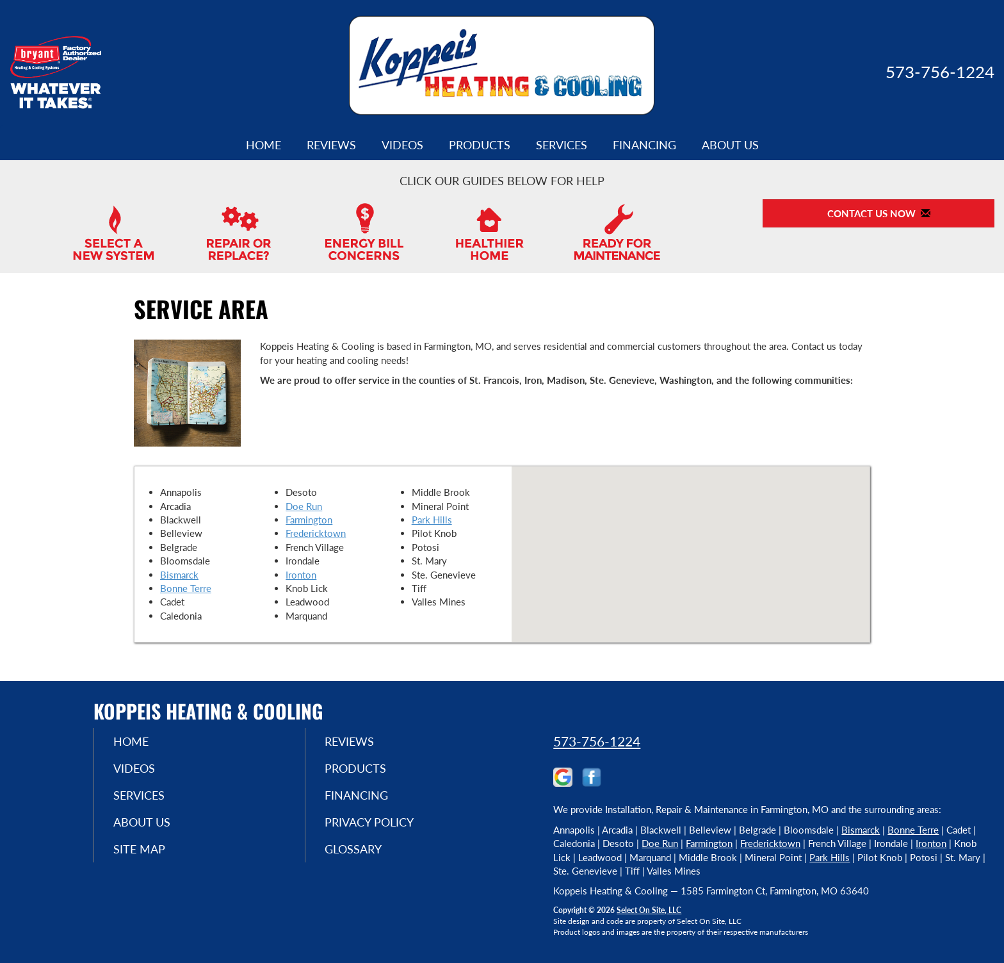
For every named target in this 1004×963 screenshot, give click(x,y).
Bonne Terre (185, 588)
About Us (730, 145)
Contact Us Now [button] (878, 213)
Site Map (139, 849)
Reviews (331, 145)
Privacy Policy (369, 822)
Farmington (309, 519)
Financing (644, 145)
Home (263, 145)
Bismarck (179, 574)
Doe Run (304, 506)
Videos (402, 145)
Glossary (353, 849)
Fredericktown (316, 533)
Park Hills (432, 519)
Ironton (301, 574)
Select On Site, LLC (649, 910)
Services (561, 145)
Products (479, 145)
